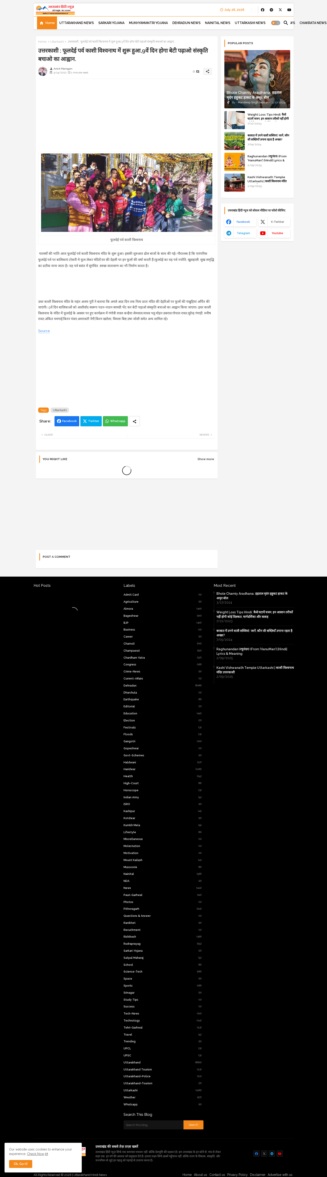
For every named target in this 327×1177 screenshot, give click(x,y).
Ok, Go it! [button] (21, 1164)
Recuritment (163, 930)
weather (163, 1097)
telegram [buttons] (243, 233)
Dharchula (163, 692)
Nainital (163, 874)
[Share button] (134, 421)
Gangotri (163, 741)
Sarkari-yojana (163, 951)
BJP (163, 623)
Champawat (163, 651)
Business (163, 629)
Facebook (69, 421)
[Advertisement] (126, 114)
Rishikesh (163, 937)
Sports (163, 986)
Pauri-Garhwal (163, 895)
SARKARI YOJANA (111, 23)
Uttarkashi (57, 41)
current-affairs (163, 678)
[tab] (47, 23)
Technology (163, 1020)
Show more (206, 459)
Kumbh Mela (163, 825)
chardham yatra (163, 658)
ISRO (163, 804)
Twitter (93, 421)
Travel (163, 1034)
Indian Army (163, 797)
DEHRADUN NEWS (186, 23)
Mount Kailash (163, 860)
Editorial (163, 706)
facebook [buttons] (243, 221)
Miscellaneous (163, 839)
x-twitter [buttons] (277, 221)
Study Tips (163, 1000)
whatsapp (163, 1104)
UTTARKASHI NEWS (250, 23)
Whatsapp (117, 421)
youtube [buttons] (277, 233)
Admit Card (163, 595)
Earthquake (163, 699)
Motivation (163, 853)
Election (163, 720)
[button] (275, 23)
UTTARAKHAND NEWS (76, 23)
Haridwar (163, 769)
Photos (163, 902)
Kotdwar (163, 818)
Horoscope (163, 790)
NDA (163, 881)
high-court (163, 783)
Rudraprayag (163, 944)
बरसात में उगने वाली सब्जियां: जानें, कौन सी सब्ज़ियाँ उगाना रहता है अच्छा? (268, 137)
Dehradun (163, 685)
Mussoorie (163, 867)
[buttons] (262, 9)
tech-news (163, 1013)
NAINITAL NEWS (217, 23)
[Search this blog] (153, 1124)
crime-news (163, 671)
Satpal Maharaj (163, 958)
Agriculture (163, 602)
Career (163, 636)
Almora (163, 609)
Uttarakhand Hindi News (90, 1175)
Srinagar (163, 993)
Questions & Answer (163, 916)
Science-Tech (163, 971)
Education (163, 713)
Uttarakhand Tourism (163, 1069)
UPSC (163, 1055)
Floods (163, 734)
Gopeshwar (163, 748)
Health (163, 776)
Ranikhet (163, 923)
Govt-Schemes (163, 755)
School (163, 965)
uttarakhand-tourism (163, 1083)
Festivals (163, 727)
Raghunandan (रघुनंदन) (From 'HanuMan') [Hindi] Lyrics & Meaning (267, 160)
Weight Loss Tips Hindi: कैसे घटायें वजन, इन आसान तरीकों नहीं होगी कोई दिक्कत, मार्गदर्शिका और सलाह (268, 118)
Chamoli (163, 644)
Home (50, 23)
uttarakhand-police (163, 1076)
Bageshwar (163, 616)
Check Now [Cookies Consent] (35, 1154)
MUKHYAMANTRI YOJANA (148, 23)
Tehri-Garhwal (163, 1027)
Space (163, 978)
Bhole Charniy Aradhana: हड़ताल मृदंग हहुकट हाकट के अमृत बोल (251, 596)
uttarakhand (163, 1062)
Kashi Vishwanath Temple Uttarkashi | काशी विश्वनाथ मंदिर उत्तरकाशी (267, 181)
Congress (163, 664)
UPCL (163, 1048)
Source (44, 331)
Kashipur (163, 811)
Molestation (163, 846)
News (163, 888)
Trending (163, 1041)
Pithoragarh (163, 909)
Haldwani (163, 762)
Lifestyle (163, 832)
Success (163, 1006)
